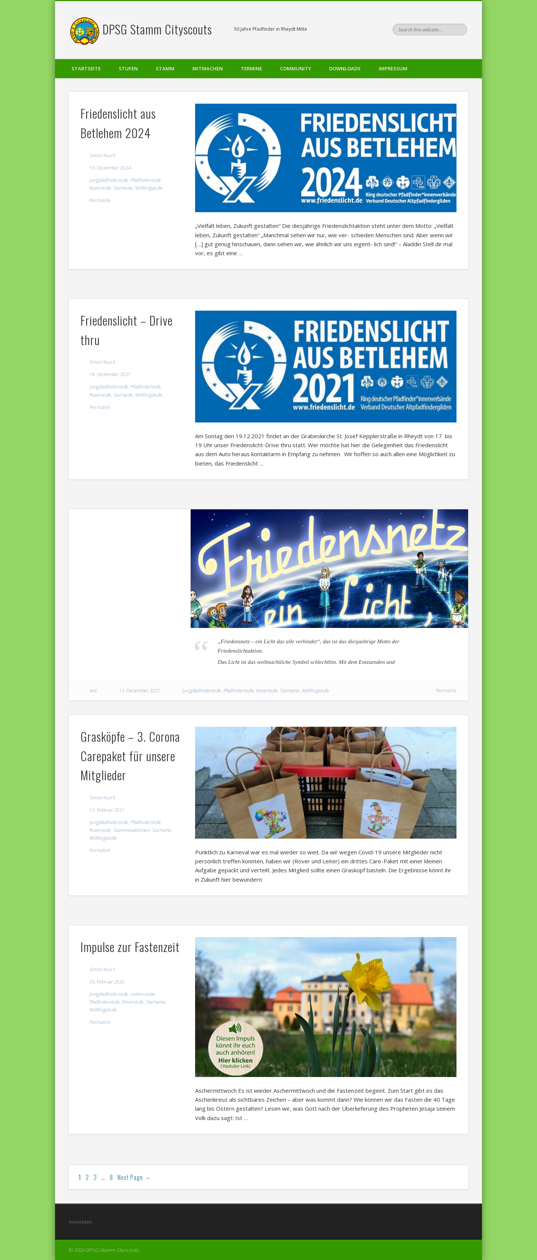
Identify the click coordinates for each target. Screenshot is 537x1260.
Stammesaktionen (131, 830)
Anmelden (80, 1221)
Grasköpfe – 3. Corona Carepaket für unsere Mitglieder (130, 755)
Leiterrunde (143, 994)
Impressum (393, 68)
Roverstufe (100, 188)
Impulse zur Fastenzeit (130, 946)
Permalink (100, 200)
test (93, 690)
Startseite (86, 68)
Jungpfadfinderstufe (109, 180)
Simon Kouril (102, 155)
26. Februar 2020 (107, 982)
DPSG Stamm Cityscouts (157, 29)
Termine (251, 68)
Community (295, 68)
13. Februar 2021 (107, 810)
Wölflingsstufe (149, 188)
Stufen (128, 68)
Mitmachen (207, 68)
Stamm (165, 68)
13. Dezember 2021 (139, 690)
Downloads (345, 68)
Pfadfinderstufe (146, 180)
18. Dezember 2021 (110, 374)
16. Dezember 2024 (110, 168)
